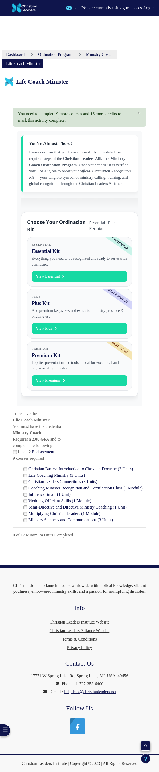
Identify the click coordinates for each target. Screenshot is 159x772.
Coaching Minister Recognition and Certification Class (85, 488)
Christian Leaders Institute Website (79, 622)
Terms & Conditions (79, 639)
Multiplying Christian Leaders (64, 513)
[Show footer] (145, 759)
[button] (71, 8)
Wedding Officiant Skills (59, 500)
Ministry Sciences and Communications (70, 520)
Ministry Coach (99, 54)
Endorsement (43, 452)
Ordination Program (55, 54)
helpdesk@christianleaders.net (90, 691)
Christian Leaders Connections (62, 481)
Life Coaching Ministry (56, 475)
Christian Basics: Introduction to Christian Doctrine (80, 469)
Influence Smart (49, 494)
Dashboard (15, 54)
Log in (149, 8)
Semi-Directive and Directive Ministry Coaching (77, 507)
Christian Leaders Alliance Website (79, 630)
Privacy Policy (79, 647)
